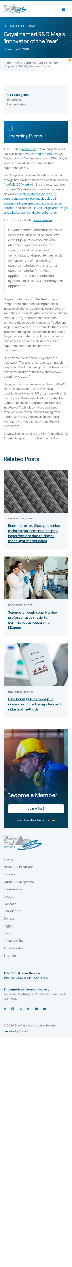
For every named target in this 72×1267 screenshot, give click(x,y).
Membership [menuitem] (13, 889)
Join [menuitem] (7, 933)
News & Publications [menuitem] (18, 867)
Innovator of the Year (39, 154)
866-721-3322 (13, 978)
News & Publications (25, 62)
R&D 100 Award (19, 185)
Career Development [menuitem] (19, 882)
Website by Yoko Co (17, 1031)
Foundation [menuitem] (12, 911)
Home (8, 62)
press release (42, 220)
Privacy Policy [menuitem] (13, 941)
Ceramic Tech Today (48, 62)
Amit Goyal (29, 149)
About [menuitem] (8, 896)
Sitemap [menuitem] (10, 956)
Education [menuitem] (11, 874)
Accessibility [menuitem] (13, 948)
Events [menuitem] (9, 859)
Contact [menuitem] (10, 904)
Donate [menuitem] (9, 918)
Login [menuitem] (8, 926)
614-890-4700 (37, 978)
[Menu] (65, 9)
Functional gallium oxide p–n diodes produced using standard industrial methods (34, 704)
